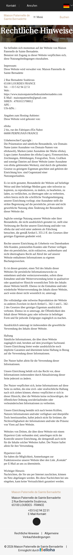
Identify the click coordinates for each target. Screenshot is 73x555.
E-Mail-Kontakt (35, 514)
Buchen (64, 17)
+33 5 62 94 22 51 (37, 510)
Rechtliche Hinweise (26, 533)
